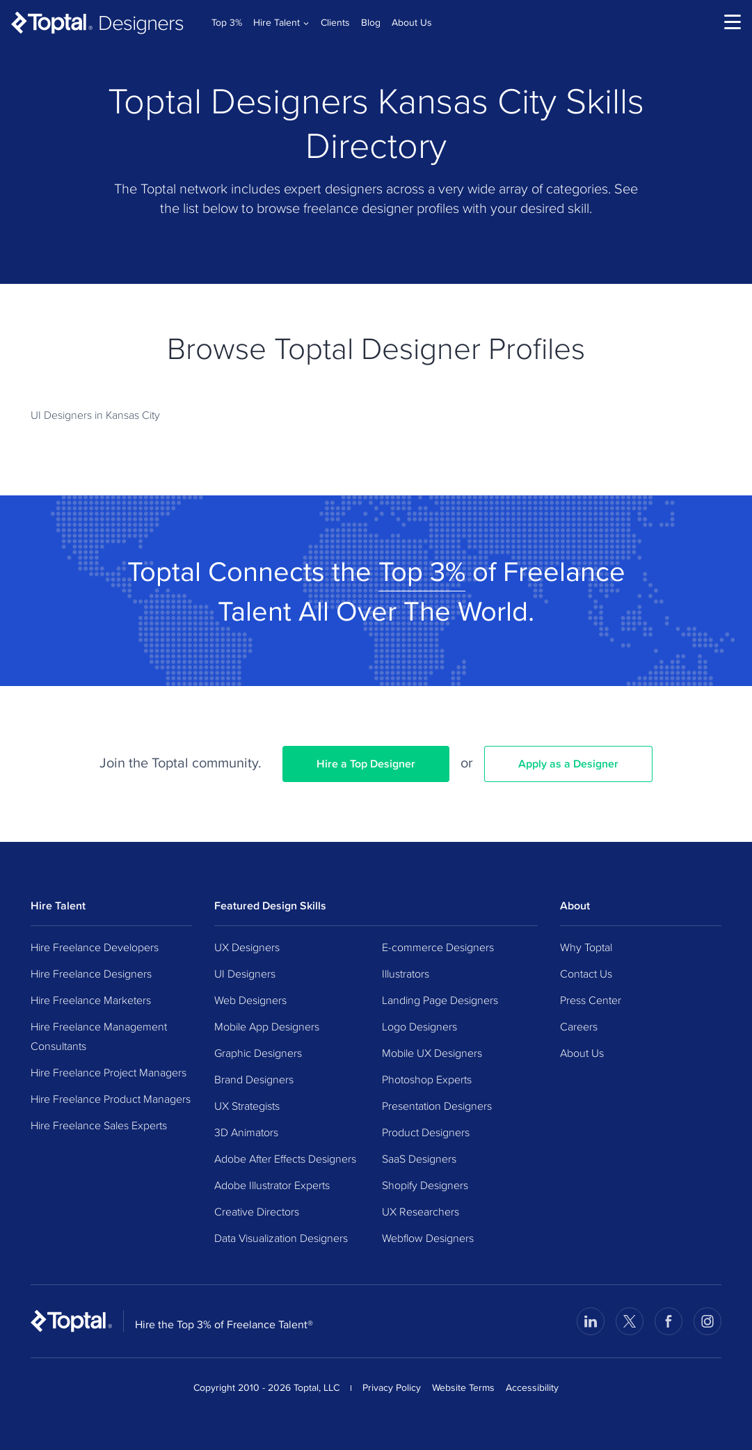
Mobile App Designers (266, 1026)
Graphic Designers (258, 1052)
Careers (579, 1026)
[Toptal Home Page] (71, 1320)
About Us (412, 22)
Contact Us (586, 973)
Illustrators (405, 973)
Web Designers (250, 999)
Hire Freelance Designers (91, 973)
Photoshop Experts (427, 1079)
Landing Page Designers (440, 999)
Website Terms (463, 1387)
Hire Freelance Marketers (91, 999)
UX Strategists (247, 1105)
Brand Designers (254, 1079)
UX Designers (247, 947)
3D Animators (246, 1132)
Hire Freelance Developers (95, 947)
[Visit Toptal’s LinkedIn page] (591, 1321)
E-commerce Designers (438, 947)
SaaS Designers (419, 1158)
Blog (371, 22)
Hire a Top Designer (366, 764)
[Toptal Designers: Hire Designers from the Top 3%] (97, 22)
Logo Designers (419, 1026)
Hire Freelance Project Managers (108, 1072)
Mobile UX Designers (432, 1052)
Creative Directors (256, 1211)
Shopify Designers (425, 1185)
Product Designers (426, 1132)
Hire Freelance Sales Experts (99, 1125)
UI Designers (244, 973)
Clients (335, 22)
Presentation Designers (437, 1105)
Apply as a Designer (568, 764)
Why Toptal (586, 947)
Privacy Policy (391, 1387)
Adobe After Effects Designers (285, 1158)
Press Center (590, 999)
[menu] (732, 21)
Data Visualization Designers (281, 1237)
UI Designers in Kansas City (95, 414)
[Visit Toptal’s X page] (629, 1321)
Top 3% (226, 22)
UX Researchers (420, 1211)
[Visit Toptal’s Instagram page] (707, 1321)
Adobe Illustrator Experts (272, 1185)
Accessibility (532, 1387)
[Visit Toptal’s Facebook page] (668, 1321)
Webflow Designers (428, 1237)
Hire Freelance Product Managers (111, 1098)
